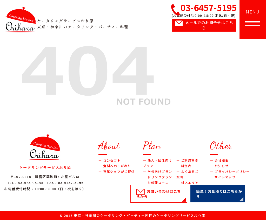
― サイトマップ (223, 177)
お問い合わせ (158, 194)
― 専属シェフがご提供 (116, 171)
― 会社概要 (219, 160)
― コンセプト (109, 160)
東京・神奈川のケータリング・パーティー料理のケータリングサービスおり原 (139, 215)
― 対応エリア (187, 182)
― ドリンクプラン (157, 177)
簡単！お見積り (219, 194)
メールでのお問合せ (209, 25)
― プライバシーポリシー (230, 171)
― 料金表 (184, 166)
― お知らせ (219, 166)
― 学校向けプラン (157, 171)
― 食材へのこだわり (114, 166)
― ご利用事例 (187, 160)
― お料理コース (155, 182)
